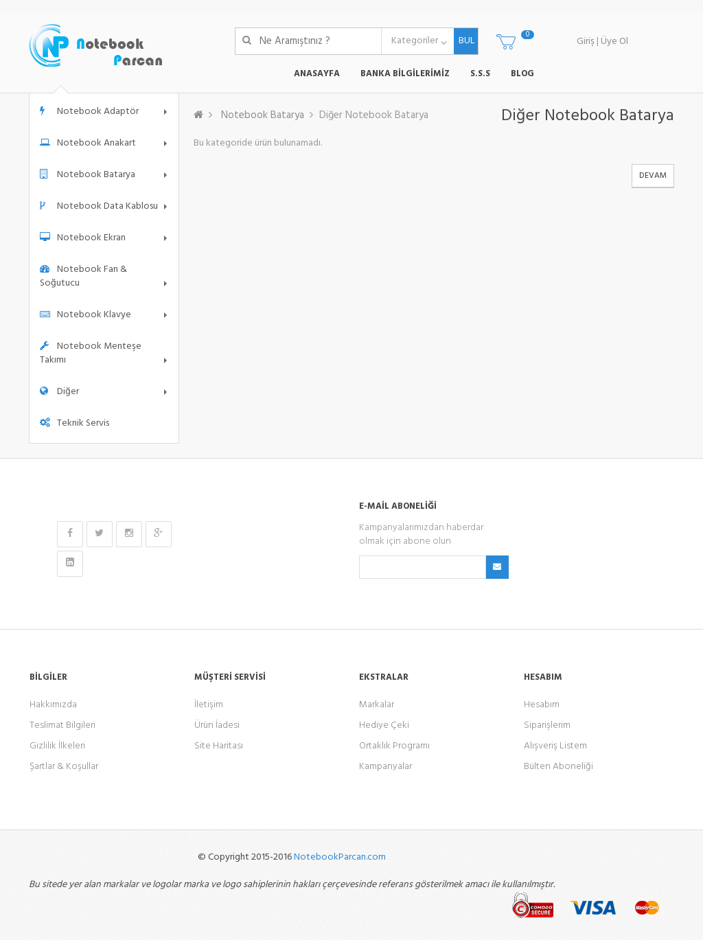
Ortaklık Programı (394, 746)
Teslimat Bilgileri (62, 725)
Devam (653, 176)
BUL (464, 41)
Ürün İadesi (217, 725)
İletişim (208, 705)
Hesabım (542, 705)
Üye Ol (614, 41)
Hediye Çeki (384, 725)
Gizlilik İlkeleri (57, 746)
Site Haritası (218, 746)
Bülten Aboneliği (558, 767)
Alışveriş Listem (555, 746)
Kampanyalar (385, 767)
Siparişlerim (547, 725)
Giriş (586, 41)
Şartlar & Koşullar (64, 767)
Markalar (376, 705)
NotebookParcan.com (340, 857)
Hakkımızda (53, 705)
